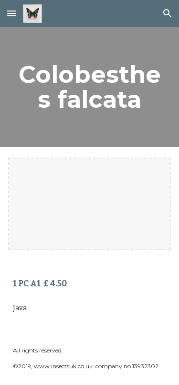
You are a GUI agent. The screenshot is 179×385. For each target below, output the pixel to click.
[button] (11, 13)
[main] (89, 87)
